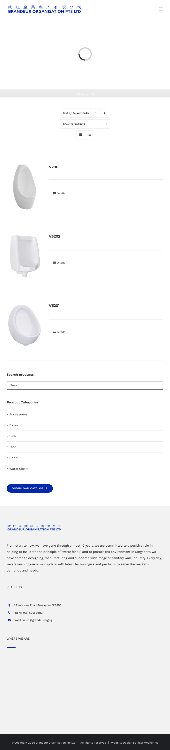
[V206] (25, 187)
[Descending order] (104, 113)
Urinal (13, 458)
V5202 (54, 236)
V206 (53, 167)
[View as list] (89, 135)
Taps (12, 447)
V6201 (54, 306)
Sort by (76, 113)
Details (60, 193)
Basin (13, 425)
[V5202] (25, 256)
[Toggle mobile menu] (161, 9)
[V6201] (25, 325)
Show (74, 123)
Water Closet (19, 469)
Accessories (18, 414)
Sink (12, 436)
